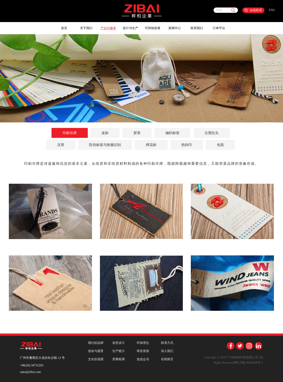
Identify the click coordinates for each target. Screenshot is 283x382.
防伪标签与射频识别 (105, 145)
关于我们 (86, 28)
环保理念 (143, 343)
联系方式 (167, 343)
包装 (220, 145)
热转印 (186, 145)
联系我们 (197, 28)
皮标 (105, 133)
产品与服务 (108, 28)
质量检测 (118, 359)
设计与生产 (130, 28)
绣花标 (151, 145)
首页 (64, 28)
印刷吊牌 (70, 133)
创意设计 (118, 343)
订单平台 (219, 28)
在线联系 (256, 10)
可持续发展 (152, 28)
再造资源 (143, 351)
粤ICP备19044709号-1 (248, 362)
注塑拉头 (212, 133)
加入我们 (167, 351)
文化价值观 (95, 359)
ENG (272, 10)
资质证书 (143, 359)
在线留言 (167, 359)
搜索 (219, 10)
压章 (60, 145)
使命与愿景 (95, 351)
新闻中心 (174, 28)
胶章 (137, 133)
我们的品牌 (95, 343)
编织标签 (172, 133)
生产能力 (118, 351)
